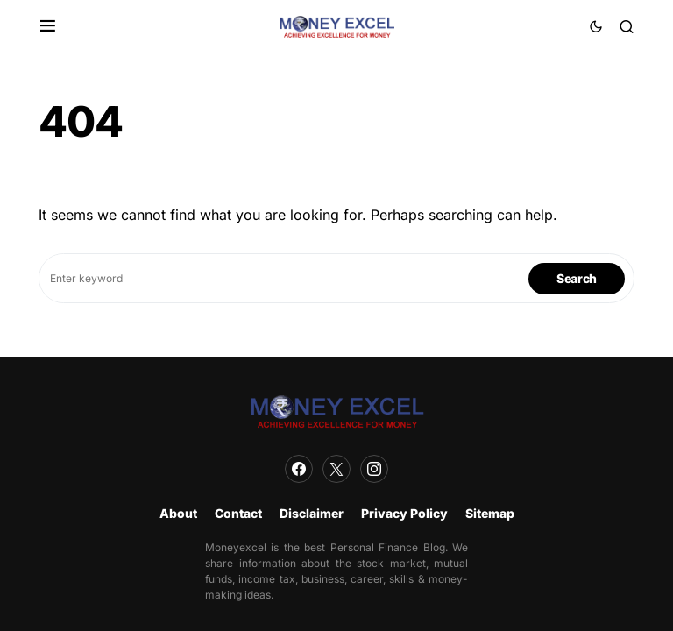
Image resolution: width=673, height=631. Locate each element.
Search (576, 278)
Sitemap (489, 513)
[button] (48, 26)
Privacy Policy (404, 513)
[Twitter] (336, 468)
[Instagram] (374, 468)
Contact (238, 513)
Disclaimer (312, 513)
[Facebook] (299, 468)
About (178, 513)
